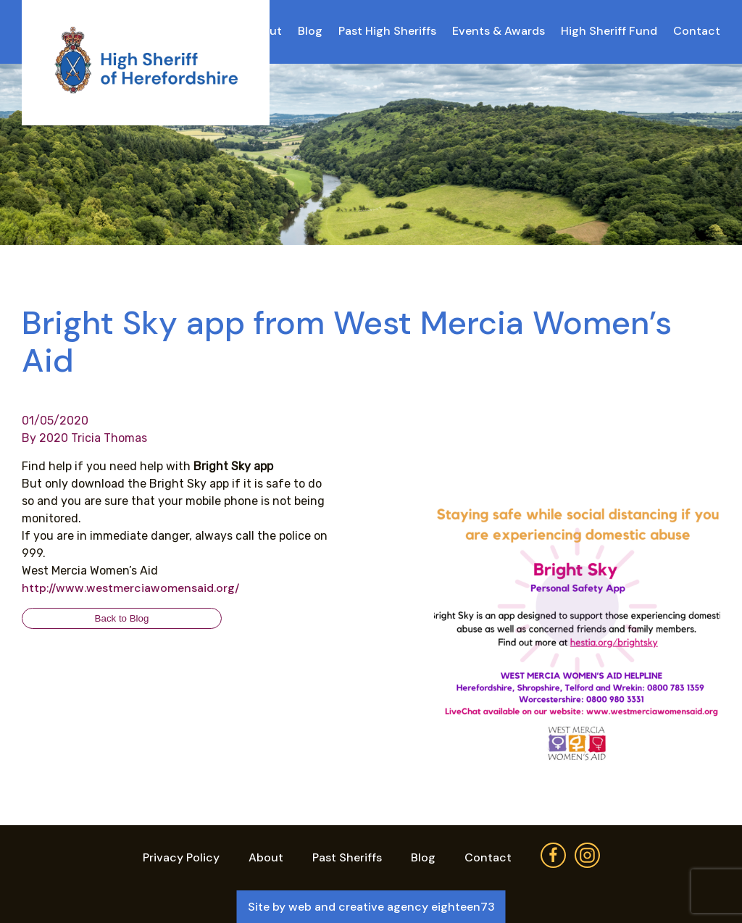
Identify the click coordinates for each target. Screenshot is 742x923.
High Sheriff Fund (609, 30)
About (266, 857)
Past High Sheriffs (387, 30)
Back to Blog (122, 618)
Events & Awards (498, 30)
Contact (696, 30)
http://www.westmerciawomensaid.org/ (130, 588)
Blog (310, 30)
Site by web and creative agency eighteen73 (371, 906)
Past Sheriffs (347, 857)
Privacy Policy (181, 857)
